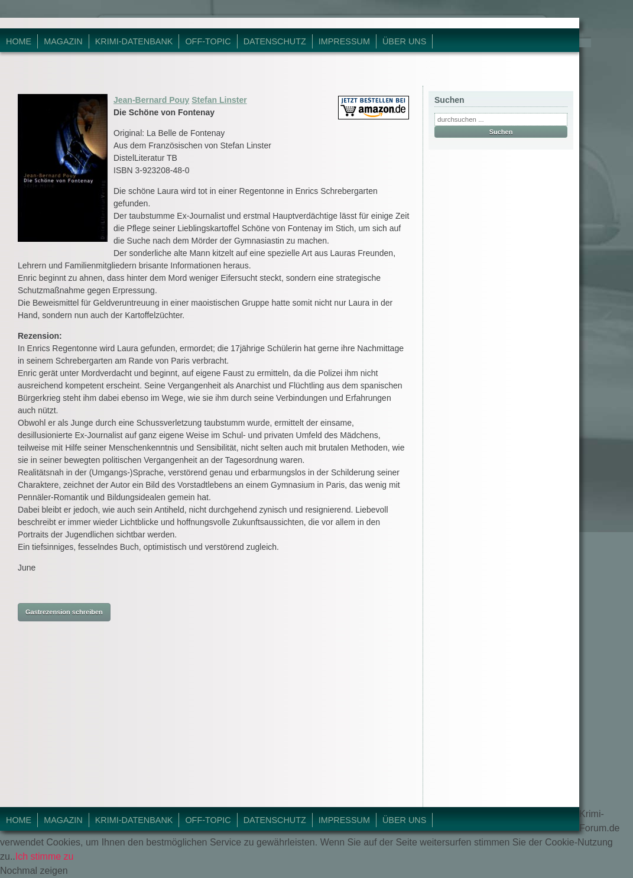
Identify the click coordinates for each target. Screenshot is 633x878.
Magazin (63, 41)
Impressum (344, 41)
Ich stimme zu (44, 856)
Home (18, 41)
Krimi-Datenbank (134, 41)
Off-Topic (208, 41)
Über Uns (404, 41)
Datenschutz (275, 41)
